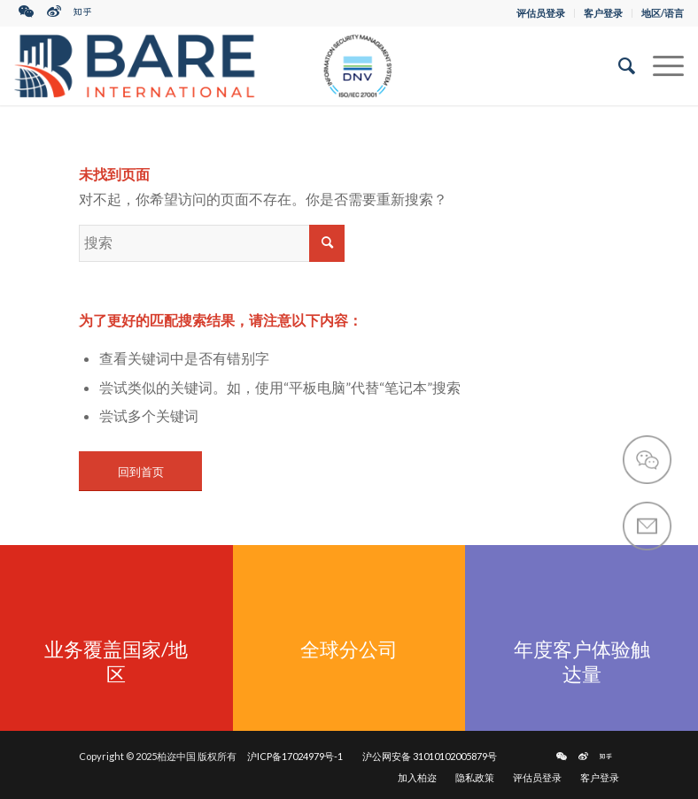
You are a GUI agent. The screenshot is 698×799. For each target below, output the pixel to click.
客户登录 (603, 13)
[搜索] (618, 65)
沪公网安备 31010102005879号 (429, 756)
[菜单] (659, 65)
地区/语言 (662, 13)
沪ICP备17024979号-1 (295, 756)
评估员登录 (540, 13)
